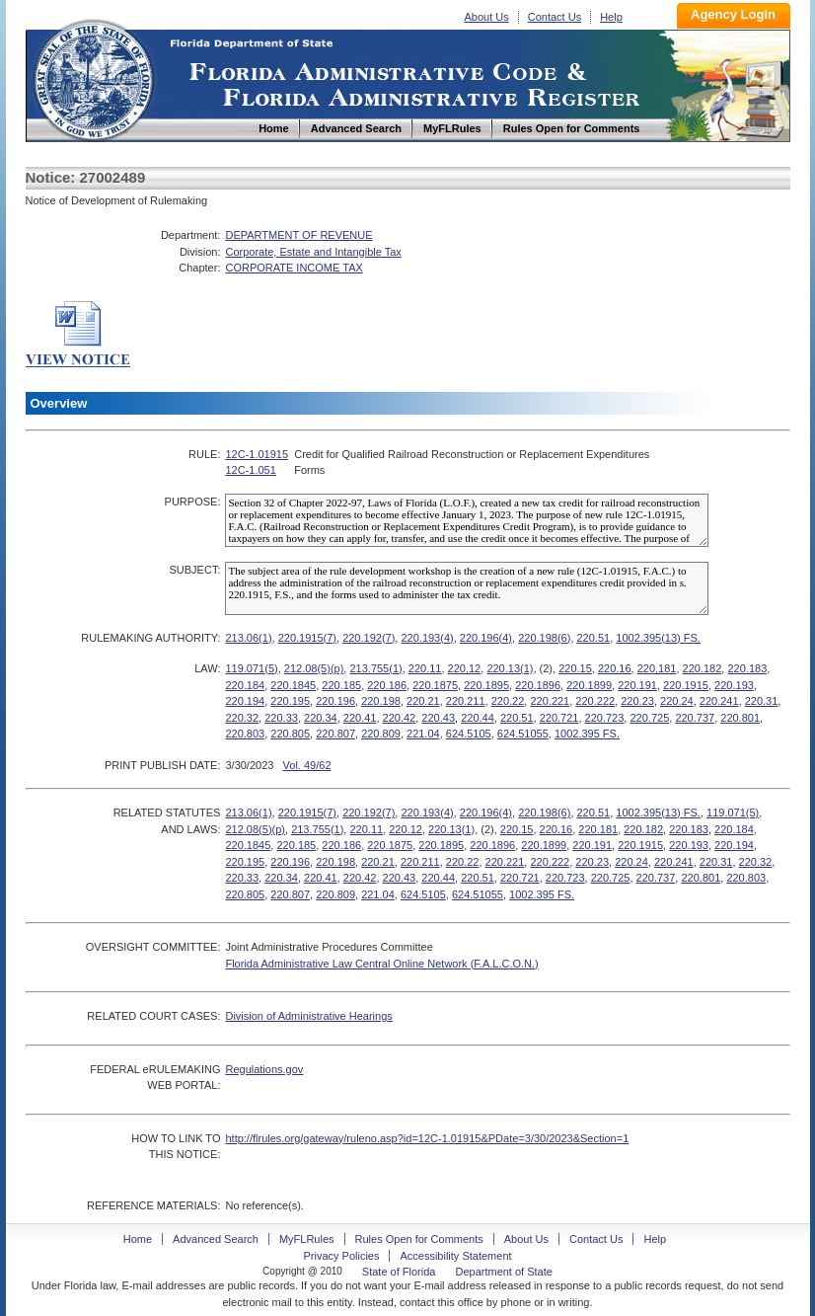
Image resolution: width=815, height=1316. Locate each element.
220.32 (242, 718)
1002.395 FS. (587, 733)
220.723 (605, 718)
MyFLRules (306, 1239)
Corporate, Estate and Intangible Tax (313, 252)
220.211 (465, 701)
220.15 (575, 668)
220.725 (649, 718)
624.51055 (523, 733)
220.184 (244, 685)
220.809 (381, 733)
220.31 (761, 701)
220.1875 (435, 685)
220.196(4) (486, 638)
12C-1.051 (250, 470)
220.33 (281, 718)
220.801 (740, 718)
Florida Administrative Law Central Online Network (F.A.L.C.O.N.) (381, 963)
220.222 (595, 701)
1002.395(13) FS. (658, 638)
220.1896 (537, 685)
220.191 (637, 685)
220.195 (290, 701)
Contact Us (554, 17)
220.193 (734, 685)
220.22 (508, 701)
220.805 (290, 733)
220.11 (425, 668)
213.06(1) (248, 638)
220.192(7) (368, 638)
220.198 (381, 701)
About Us (487, 17)
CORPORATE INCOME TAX (293, 267)
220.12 (465, 668)
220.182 (702, 668)
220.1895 (486, 685)
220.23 (637, 701)
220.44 (477, 718)
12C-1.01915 (256, 454)
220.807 (335, 733)
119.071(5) (251, 668)
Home (93, 77)
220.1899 (589, 685)
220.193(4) (427, 638)
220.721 (559, 718)
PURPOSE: (193, 501)
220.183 (747, 668)
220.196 (335, 701)
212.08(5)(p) (314, 668)
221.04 (423, 733)
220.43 (438, 718)
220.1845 (293, 685)
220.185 (341, 685)
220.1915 (685, 685)
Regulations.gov (264, 1069)
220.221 (549, 701)
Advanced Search (216, 1239)
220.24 (677, 701)
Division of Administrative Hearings (308, 1016)
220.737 (694, 718)
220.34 (320, 718)
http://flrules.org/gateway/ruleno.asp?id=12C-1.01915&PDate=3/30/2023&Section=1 (427, 1138)
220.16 (614, 668)
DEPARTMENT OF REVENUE (298, 235)
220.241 (719, 701)
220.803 (244, 733)
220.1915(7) (307, 638)
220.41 (360, 718)
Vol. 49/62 (307, 765)
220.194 (244, 701)
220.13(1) (509, 668)
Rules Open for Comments (419, 1239)
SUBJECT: (194, 570)
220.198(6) (544, 638)
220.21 (423, 701)
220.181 (657, 668)
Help (611, 17)
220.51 (594, 638)
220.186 (387, 685)
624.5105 (468, 733)
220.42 (399, 718)
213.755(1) (375, 668)
